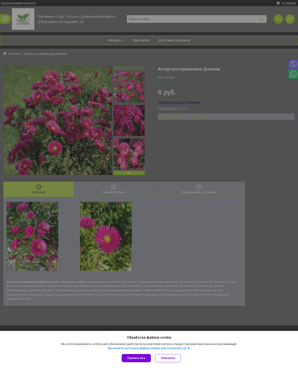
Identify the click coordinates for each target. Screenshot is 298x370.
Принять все (136, 358)
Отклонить (168, 358)
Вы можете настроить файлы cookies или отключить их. (147, 348)
